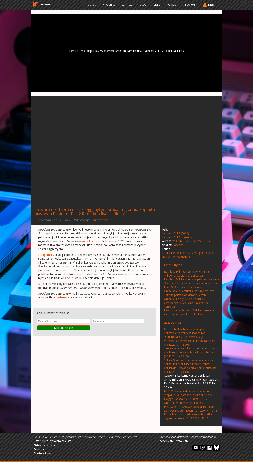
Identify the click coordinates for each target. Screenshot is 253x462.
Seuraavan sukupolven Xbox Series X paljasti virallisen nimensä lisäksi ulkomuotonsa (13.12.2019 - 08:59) (192, 352)
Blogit (144, 4)
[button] (210, 5)
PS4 (174, 241)
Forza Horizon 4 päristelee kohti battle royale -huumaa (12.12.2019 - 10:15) (188, 416)
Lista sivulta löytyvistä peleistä (52, 441)
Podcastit (173, 4)
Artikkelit (128, 4)
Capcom (177, 245)
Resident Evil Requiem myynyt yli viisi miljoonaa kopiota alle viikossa (187, 273)
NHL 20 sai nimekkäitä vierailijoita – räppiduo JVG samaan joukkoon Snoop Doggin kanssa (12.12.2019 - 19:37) (188, 395)
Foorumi (190, 4)
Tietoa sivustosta (44, 445)
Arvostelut (110, 4)
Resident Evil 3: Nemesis (177, 237)
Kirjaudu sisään (63, 327)
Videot (158, 4)
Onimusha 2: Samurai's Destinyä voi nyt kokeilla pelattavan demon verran (189, 293)
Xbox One (185, 241)
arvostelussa (61, 297)
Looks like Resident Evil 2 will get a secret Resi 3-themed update (188, 254)
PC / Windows (201, 241)
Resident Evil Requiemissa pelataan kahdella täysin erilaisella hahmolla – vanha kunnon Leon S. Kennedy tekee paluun (191, 283)
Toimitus (38, 449)
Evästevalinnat (42, 453)
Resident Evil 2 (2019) (175, 233)
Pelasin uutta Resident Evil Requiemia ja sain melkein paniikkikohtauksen (189, 312)
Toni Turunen (100, 220)
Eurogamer (45, 255)
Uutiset (92, 4)
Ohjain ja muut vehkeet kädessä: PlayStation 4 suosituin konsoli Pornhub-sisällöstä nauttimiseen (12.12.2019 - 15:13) (191, 406)
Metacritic (182, 440)
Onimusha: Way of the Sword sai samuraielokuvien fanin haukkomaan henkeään (187, 302)
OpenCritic (166, 440)
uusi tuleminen (92, 241)
